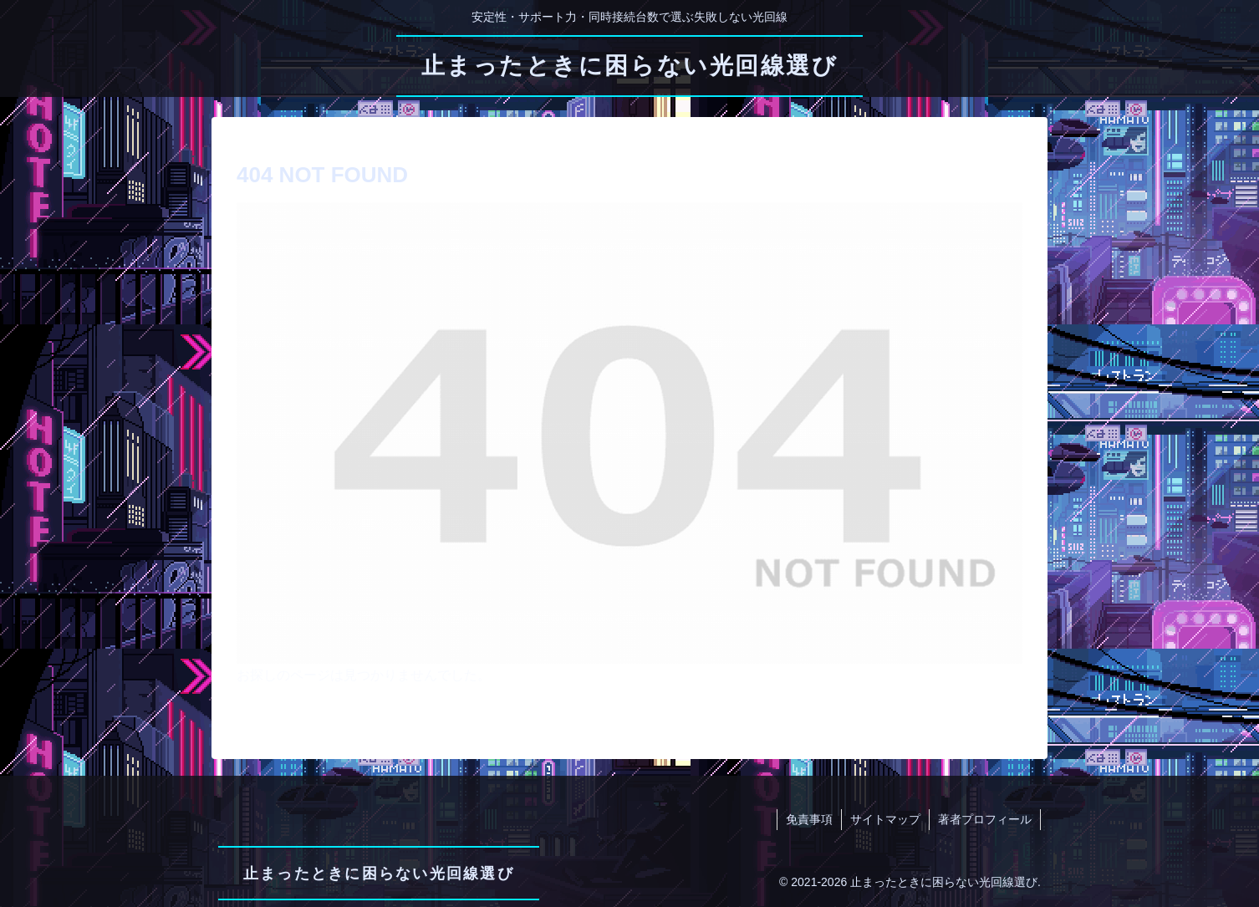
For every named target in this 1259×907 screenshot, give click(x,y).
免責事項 (809, 819)
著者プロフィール (985, 819)
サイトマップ (885, 819)
